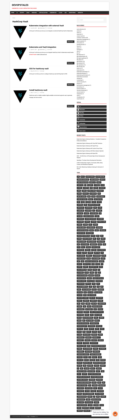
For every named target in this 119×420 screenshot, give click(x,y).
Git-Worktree (96, 255)
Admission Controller (83, 179)
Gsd (93, 264)
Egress (103, 238)
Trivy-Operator (99, 393)
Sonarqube (92, 379)
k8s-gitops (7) (80, 59)
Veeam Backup (81, 399)
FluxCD (84, 252)
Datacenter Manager (83, 230)
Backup (90, 199)
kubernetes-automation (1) (83, 71)
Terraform (100, 391)
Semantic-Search (82, 371)
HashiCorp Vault (94, 266)
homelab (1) (79, 49)
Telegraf (93, 391)
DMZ (98, 235)
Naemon (101, 317)
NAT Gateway (90, 320)
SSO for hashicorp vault (39, 69)
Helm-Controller (82, 269)
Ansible (84, 190)
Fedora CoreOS (95, 247)
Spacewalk (99, 379)
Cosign (85, 224)
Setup (98, 371)
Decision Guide (81, 233)
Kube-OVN (92, 297)
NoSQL (102, 328)
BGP (78, 202)
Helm (101, 266)
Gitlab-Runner (95, 258)
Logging (79, 306)
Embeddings (93, 244)
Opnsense (86, 343)
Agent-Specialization (83, 182)
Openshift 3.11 (96, 337)
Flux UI (79, 252)
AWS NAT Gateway (82, 196)
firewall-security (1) (81, 44)
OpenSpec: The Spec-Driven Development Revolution (89, 160)
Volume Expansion (82, 405)
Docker (79, 238)
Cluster (86, 213)
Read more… (71, 41)
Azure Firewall (100, 196)
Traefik (79, 393)
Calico (93, 202)
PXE (90, 357)
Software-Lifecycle (82, 379)
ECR (98, 238)
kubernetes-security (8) (82, 76)
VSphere (96, 405)
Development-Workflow (83, 235)
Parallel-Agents (82, 345)
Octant (94, 331)
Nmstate (91, 328)
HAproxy (80, 266)
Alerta (95, 187)
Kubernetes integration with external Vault (46, 26)
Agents (99, 182)
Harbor (85, 266)
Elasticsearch (84, 244)
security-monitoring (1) (82, 90)
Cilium (99, 207)
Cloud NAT (98, 210)
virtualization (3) (80, 97)
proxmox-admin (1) (81, 88)
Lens (79, 303)
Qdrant (94, 357)
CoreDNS (80, 224)
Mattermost (89, 309)
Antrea (79, 193)
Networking (91, 326)
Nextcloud (99, 326)
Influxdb (97, 275)
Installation (91, 281)
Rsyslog (97, 365)
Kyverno (100, 300)
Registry (80, 362)
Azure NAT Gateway (82, 199)
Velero (88, 399)
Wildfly (92, 407)
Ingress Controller (98, 278)
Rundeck (103, 365)
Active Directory (100, 176)
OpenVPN (94, 340)
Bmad (82, 202)
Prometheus (96, 351)
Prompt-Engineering (95, 354)
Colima (97, 216)
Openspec (87, 340)
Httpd (86, 272)
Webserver (85, 407)
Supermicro (80, 388)
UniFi (98, 396)
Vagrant (103, 396)
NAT (84, 320)
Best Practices (98, 199)
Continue (93, 221)
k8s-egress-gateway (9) (82, 58)
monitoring (72, 12)
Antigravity (100, 190)
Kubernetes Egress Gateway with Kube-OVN (87, 153)
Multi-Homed (98, 314)
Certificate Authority (94, 204)
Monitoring (80, 314)
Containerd (100, 218)
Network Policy (94, 323)
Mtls (92, 314)
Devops (93, 235)
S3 (78, 368)
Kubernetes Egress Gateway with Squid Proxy (87, 145)
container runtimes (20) (82, 37)
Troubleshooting (82, 396)
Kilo (85, 292)
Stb (90, 385)
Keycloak (80, 292)
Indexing (91, 275)
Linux (27, 12)
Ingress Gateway (82, 281)
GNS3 (82, 261)
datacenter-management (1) (83, 39)
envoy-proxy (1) (80, 42)
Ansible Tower (91, 190)
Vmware (96, 402)
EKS (78, 244)
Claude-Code (81, 210)
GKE (78, 261)
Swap (95, 388)
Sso (103, 382)
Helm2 (89, 269)
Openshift (88, 337)
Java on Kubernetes (82, 286)
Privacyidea (88, 351)
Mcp (95, 309)
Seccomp (87, 368)
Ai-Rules (80, 187)
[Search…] (92, 20)
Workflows (87, 410)
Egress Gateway (81, 241)
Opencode (94, 334)
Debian (91, 230)
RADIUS (86, 360)
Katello (94, 289)
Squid (99, 382)
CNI (100, 213)
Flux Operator (101, 249)
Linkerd (88, 303)
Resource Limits (88, 362)
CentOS (99, 202)
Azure (93, 196)
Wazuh (79, 407)
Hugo (28, 416)
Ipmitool (88, 283)
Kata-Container (86, 289)
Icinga (91, 272)
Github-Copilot (81, 258)
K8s (102, 286)
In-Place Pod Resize (82, 275)
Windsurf (80, 410)
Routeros (90, 365)
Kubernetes (53, 12)
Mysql (95, 317)
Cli (93, 210)
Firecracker (80, 249)
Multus (79, 317)
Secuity (93, 368)
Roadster (33, 416)
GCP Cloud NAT (81, 255)
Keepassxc (100, 289)
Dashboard (99, 227)
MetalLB (100, 309)
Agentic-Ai (92, 182)
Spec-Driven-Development (84, 382)
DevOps (22, 12)
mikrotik (80, 12)
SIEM (102, 371)
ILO (99, 272)
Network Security (82, 326)
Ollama (79, 334)
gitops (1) (79, 48)
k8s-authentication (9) (82, 56)
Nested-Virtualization (83, 323)
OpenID (100, 334)
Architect (85, 193)
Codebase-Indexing (88, 216)
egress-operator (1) (81, 41)
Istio (98, 283)
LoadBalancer (101, 303)
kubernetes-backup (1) (82, 73)
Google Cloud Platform (91, 261)
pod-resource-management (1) (84, 85)
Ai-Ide (102, 185)
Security (99, 368)
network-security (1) (81, 81)
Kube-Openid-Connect (83, 297)
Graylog (80, 264)
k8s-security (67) (81, 66)
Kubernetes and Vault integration (42, 47)
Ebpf (94, 238)
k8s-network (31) (81, 63)
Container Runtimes (90, 218)
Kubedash (86, 300)
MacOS (89, 306)
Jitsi (90, 286)
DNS (102, 235)
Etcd (79, 247)
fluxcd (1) (79, 46)
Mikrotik (86, 312)
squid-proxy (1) (80, 93)
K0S (94, 286)
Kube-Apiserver (91, 295)
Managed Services (97, 306)
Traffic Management (88, 393)
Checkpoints (89, 207)
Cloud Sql (80, 213)
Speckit (94, 382)
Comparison (80, 218)
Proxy (85, 357)
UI (94, 396)
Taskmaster (80, 391)
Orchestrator (93, 343)
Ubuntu (90, 396)
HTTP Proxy (80, 272)
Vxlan (101, 405)
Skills (79, 374)
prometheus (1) (80, 87)
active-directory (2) (81, 29)
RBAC (97, 360)
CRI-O (90, 224)
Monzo (87, 314)
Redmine (103, 360)
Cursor (95, 224)
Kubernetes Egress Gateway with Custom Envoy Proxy (89, 148)
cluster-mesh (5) (81, 36)
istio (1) (78, 51)
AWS (99, 193)
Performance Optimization (98, 345)
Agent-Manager (94, 179)
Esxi (104, 244)
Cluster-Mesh (93, 213)
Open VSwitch (86, 334)
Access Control (90, 176)
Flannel (94, 249)
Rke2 (85, 365)
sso (66, 12)
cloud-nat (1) (80, 34)
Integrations (81, 283)
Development (89, 233)
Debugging (102, 230)
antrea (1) (79, 31)
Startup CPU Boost (82, 385)
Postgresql (102, 348)
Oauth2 (89, 331)
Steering (95, 385)
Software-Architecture (83, 376)
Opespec (79, 343)
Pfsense (79, 348)
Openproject (81, 337)
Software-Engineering (96, 376)
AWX (89, 196)
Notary (79, 331)
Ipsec (93, 283)
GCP (102, 252)
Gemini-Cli (89, 255)
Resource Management (99, 362)
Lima (83, 303)
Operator (100, 340)
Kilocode (80, 295)
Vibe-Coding (80, 402)
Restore (79, 365)
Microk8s (80, 312)
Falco (83, 247)
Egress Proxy (101, 241)
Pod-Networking (88, 348)
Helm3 (94, 269)
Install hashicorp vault (38, 90)
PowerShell (80, 351)
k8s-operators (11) (81, 65)
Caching (88, 202)
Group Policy (87, 264)
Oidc (99, 331)
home (12, 12)
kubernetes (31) (80, 70)
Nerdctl (97, 320)
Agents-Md (80, 185)
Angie (79, 190)
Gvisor (97, 264)
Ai (85, 185)
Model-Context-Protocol (97, 312)
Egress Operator (91, 241)
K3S (98, 286)
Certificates (81, 207)
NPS (84, 331)
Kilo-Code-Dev (98, 292)
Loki (85, 306)
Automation (93, 193)
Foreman (90, 252)
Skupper (85, 374)
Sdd (81, 368)
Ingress (89, 278)
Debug (96, 230)
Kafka (79, 289)
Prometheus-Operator (83, 354)
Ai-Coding (97, 185)
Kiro (85, 295)
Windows (34, 12)
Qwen (100, 357)
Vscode (90, 405)
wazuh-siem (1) (80, 98)
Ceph (85, 204)
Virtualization (43, 12)
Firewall (88, 249)
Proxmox (80, 357)
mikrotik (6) (79, 78)
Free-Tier (97, 252)
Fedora (88, 247)
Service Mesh (91, 371)
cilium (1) (79, 32)
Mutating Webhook (87, 317)
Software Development (94, 374)
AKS (91, 187)
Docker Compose (87, 238)
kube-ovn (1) (80, 68)
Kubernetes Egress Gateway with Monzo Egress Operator (90, 151)
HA (102, 264)
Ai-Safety (86, 187)
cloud (60, 12)
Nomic (97, 328)
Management (81, 309)
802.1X (82, 176)
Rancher (92, 360)
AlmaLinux (102, 187)
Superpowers (88, 388)
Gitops (103, 258)
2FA (78, 176)
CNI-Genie (80, 216)
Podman (96, 348)
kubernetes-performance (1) (83, 75)
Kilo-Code (90, 292)
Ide (96, 272)
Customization (90, 227)
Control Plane (101, 221)
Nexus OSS (80, 328)
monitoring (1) (80, 80)
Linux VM (94, 303)
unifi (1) (78, 95)
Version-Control (96, 399)
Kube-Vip (80, 300)
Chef (95, 207)
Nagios (79, 320)
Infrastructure (81, 278)
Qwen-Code (80, 360)
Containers (80, 221)
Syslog (100, 388)
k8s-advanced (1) (81, 54)
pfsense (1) (79, 83)
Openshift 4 (80, 340)
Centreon (80, 204)
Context (87, 221)
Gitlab (88, 258)
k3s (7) (78, 53)
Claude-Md (88, 210)
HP (99, 269)
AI (17, 12)
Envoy (99, 244)
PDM (89, 345)
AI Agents (90, 185)
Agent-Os (102, 179)
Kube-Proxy (99, 297)
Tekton (87, 391)
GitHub (103, 255)
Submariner (102, 385)
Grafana (101, 261)
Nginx (86, 328)
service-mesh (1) (81, 92)
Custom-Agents (81, 227)
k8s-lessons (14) (81, 61)
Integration (99, 281)
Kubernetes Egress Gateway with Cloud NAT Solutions (89, 143)
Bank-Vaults (33, 54)
